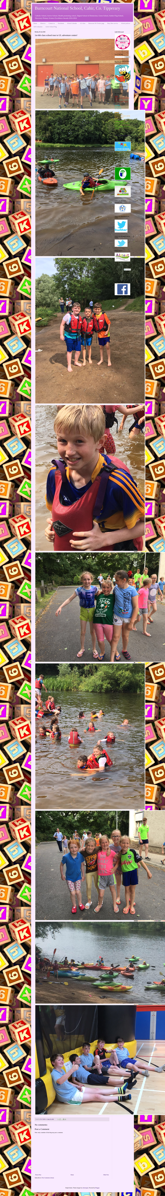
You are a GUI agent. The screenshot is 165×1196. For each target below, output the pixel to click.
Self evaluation (38, 27)
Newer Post (38, 1175)
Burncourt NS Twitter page (96, 23)
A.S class (82, 23)
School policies (125, 23)
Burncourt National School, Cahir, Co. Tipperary (77, 8)
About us (42, 23)
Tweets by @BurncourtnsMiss (122, 135)
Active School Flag (51, 27)
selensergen (85, 1188)
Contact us (52, 23)
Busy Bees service (112, 23)
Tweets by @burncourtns (121, 89)
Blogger (97, 1188)
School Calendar (72, 23)
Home (35, 23)
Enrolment (61, 23)
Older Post (106, 1175)
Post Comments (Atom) (48, 1178)
